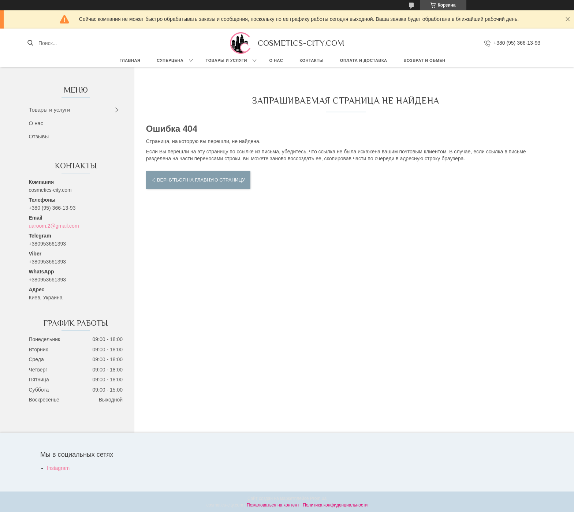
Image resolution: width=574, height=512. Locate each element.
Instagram (58, 468)
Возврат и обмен (425, 60)
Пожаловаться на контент (273, 505)
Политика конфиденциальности (335, 505)
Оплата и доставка (363, 60)
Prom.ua (318, 498)
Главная (129, 60)
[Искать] (30, 43)
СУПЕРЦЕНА (170, 60)
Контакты (311, 60)
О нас (276, 60)
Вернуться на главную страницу (201, 180)
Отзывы (39, 136)
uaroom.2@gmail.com (54, 226)
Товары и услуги (226, 60)
